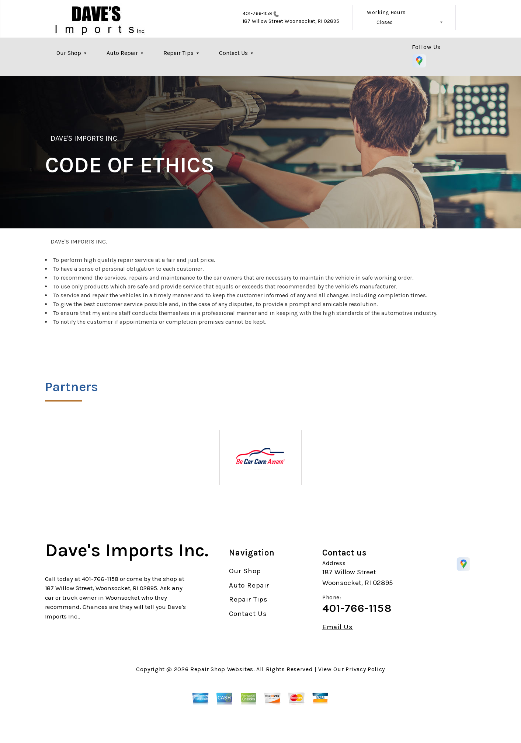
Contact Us (233, 52)
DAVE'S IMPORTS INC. (85, 138)
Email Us (337, 627)
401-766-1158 (257, 13)
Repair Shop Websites (221, 669)
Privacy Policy (365, 669)
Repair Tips (178, 52)
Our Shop (68, 52)
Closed (384, 22)
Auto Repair (122, 52)
